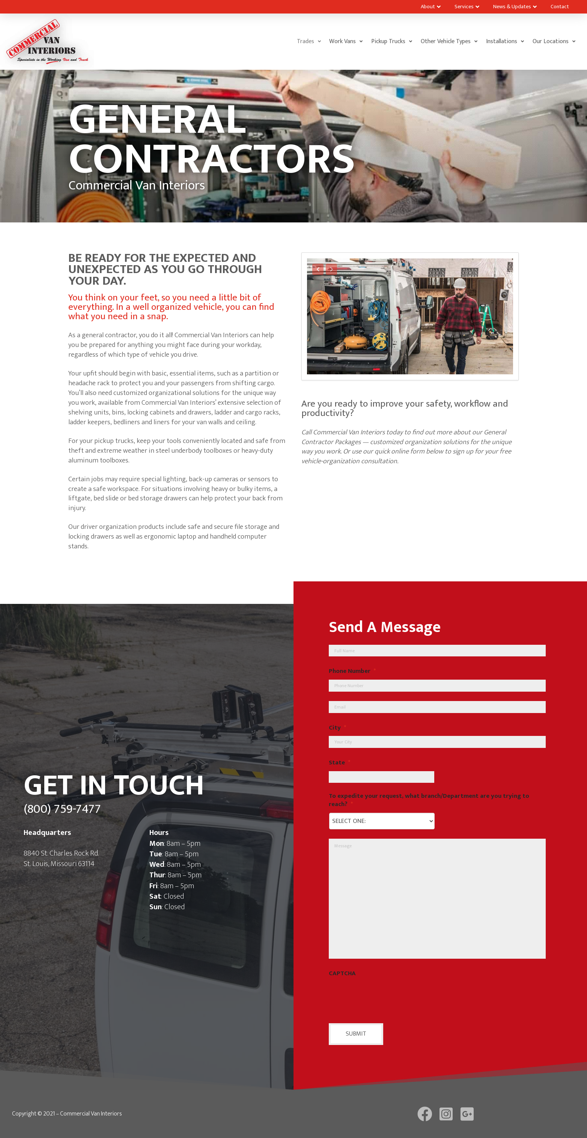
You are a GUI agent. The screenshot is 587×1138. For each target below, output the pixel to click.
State (339, 763)
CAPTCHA (342, 974)
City (337, 728)
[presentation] (386, 996)
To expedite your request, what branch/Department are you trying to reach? (429, 800)
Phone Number (352, 671)
